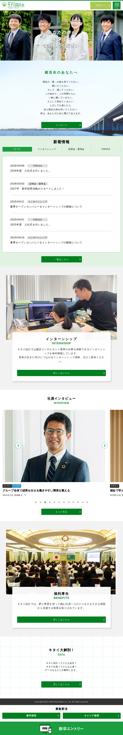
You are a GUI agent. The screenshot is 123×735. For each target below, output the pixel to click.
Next (105, 446)
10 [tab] (78, 502)
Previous (18, 446)
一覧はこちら (61, 259)
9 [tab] (73, 502)
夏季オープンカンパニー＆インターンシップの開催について (46, 206)
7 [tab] (63, 502)
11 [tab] (82, 502)
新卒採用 (31, 715)
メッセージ (62, 125)
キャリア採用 (91, 715)
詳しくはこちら (61, 373)
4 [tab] (49, 502)
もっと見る (62, 512)
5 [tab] (54, 502)
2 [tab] (40, 502)
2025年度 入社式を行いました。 (30, 224)
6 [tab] (59, 502)
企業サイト (101, 5)
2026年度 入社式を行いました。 (30, 170)
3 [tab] (45, 502)
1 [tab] (35, 502)
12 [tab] (87, 502)
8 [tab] (68, 502)
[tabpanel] (61, 453)
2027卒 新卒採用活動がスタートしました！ (37, 188)
